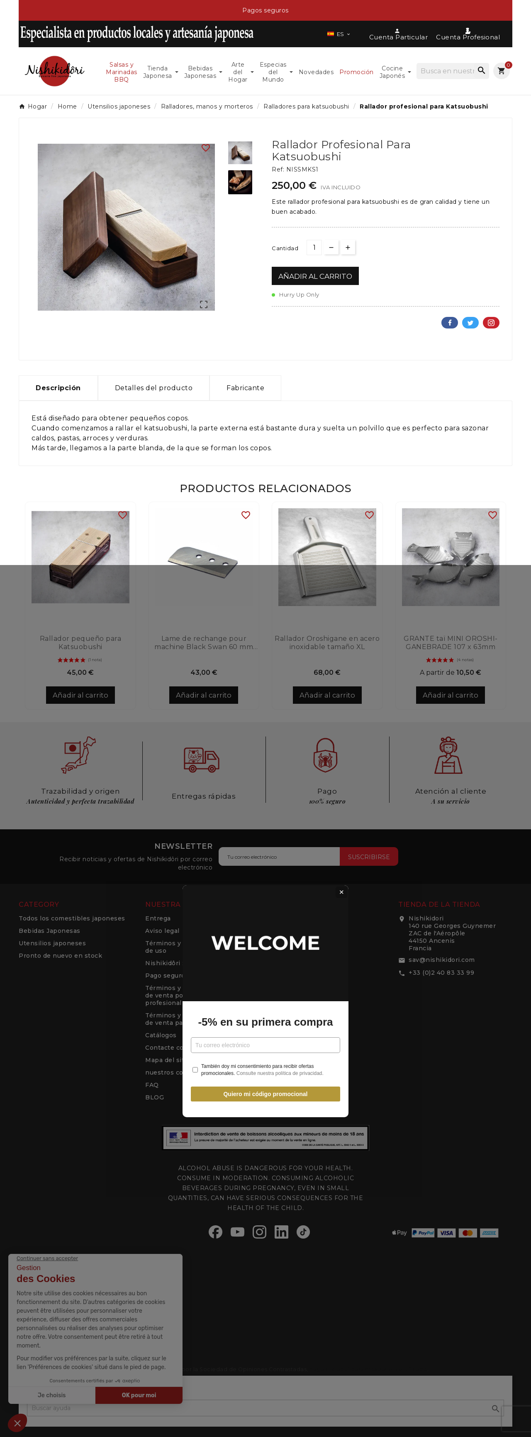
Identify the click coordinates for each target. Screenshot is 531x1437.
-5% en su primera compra (265, 739)
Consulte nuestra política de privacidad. (280, 790)
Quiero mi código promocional (265, 811)
